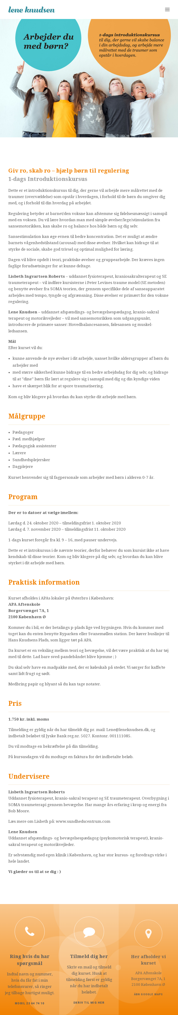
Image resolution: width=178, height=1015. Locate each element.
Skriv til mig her (89, 985)
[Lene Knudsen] (31, 9)
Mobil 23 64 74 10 (29, 995)
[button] (167, 9)
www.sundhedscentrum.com (83, 821)
